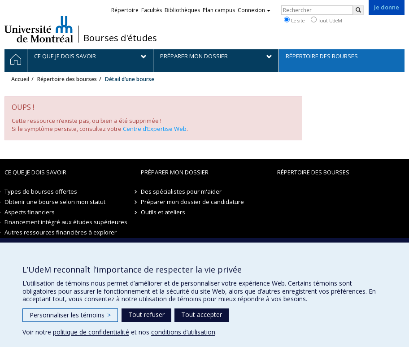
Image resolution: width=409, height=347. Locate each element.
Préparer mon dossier (175, 172)
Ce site (294, 20)
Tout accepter (201, 314)
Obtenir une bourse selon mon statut (54, 202)
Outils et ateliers (163, 212)
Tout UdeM (326, 20)
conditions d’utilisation (183, 332)
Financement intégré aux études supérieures (65, 222)
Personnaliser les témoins (70, 315)
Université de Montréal (38, 29)
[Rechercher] (358, 10)
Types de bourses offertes (40, 191)
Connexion (254, 10)
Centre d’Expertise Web (155, 129)
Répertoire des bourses (67, 79)
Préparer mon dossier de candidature (192, 202)
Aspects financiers (29, 212)
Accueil (20, 79)
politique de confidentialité (91, 332)
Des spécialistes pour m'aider (181, 191)
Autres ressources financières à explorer (60, 232)
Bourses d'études (120, 38)
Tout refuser (146, 314)
